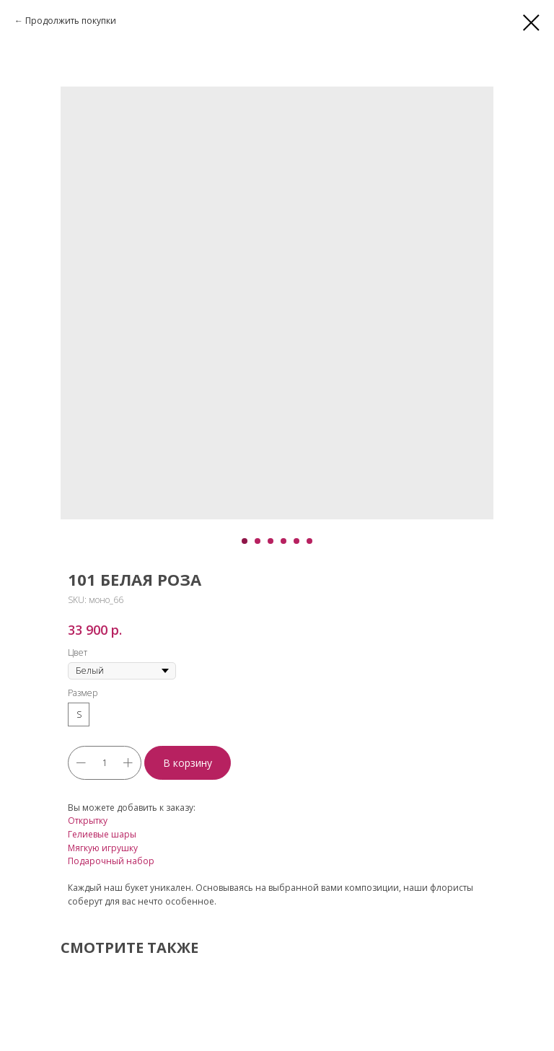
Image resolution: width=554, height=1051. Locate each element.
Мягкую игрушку (103, 848)
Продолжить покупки (70, 20)
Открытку (87, 820)
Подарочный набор (111, 861)
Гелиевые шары (102, 834)
